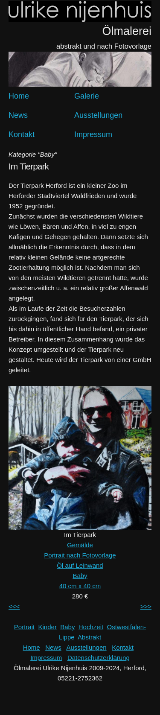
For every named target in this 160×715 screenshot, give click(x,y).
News (18, 115)
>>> (145, 606)
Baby (80, 575)
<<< (14, 606)
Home (19, 96)
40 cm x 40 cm (80, 586)
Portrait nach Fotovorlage (80, 555)
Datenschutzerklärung (98, 657)
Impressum (93, 134)
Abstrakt (89, 637)
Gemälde (80, 545)
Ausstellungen (98, 115)
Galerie (86, 96)
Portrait (24, 626)
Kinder (47, 626)
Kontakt (22, 134)
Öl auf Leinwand (80, 565)
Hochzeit (91, 626)
